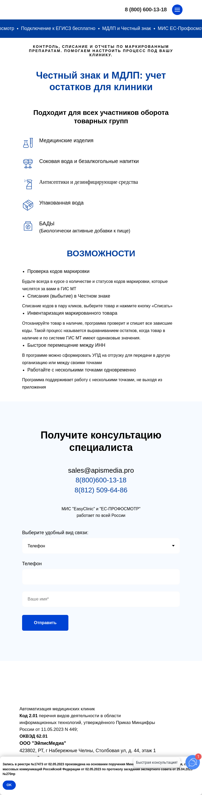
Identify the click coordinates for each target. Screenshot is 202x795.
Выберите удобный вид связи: (55, 532)
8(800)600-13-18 (101, 480)
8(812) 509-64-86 (101, 490)
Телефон (32, 563)
